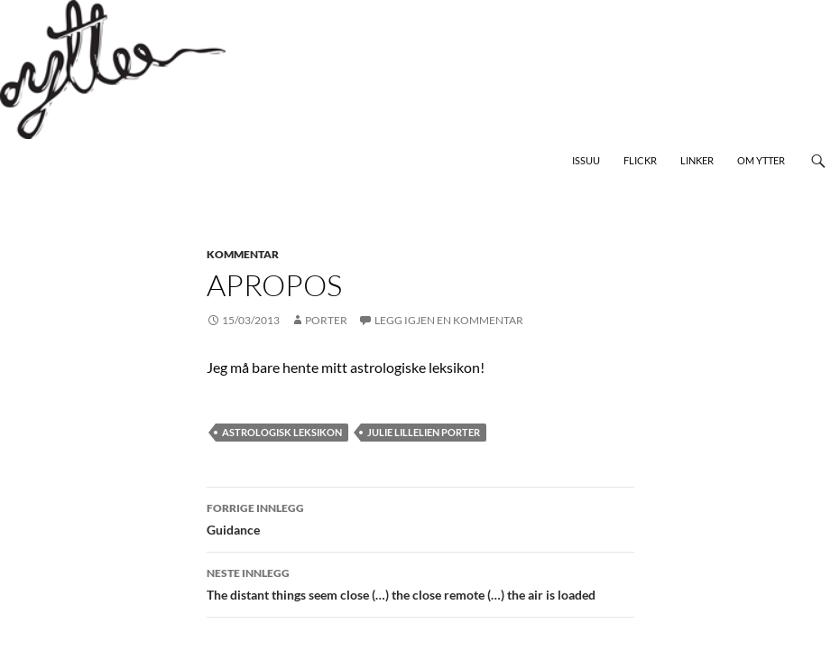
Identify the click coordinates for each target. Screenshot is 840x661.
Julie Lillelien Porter (423, 432)
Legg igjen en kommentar (448, 320)
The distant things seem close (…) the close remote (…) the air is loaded (420, 582)
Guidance (420, 517)
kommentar (243, 254)
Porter (326, 320)
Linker (697, 160)
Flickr (640, 160)
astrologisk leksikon (282, 432)
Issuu (586, 160)
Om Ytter (761, 160)
